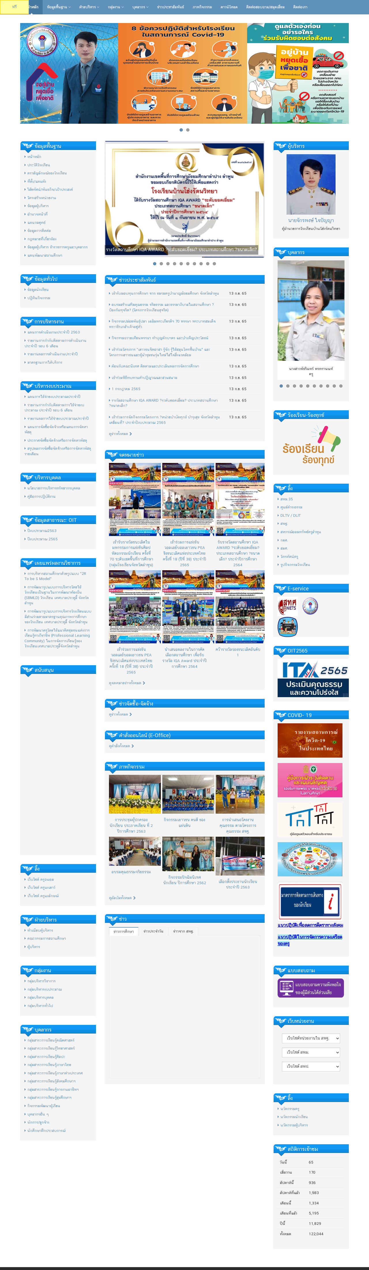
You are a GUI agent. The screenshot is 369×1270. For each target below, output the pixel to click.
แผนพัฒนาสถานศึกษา (43, 255)
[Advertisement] (58, 764)
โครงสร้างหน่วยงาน (40, 198)
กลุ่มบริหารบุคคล (39, 997)
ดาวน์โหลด (229, 7)
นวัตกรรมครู (288, 1109)
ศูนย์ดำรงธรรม (290, 507)
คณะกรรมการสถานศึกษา (45, 938)
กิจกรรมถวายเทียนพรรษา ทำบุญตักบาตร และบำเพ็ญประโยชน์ (158, 338)
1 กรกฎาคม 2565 (124, 389)
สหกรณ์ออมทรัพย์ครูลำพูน (299, 532)
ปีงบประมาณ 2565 (41, 539)
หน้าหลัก (31, 7)
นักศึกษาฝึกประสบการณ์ (45, 1130)
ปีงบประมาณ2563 (41, 531)
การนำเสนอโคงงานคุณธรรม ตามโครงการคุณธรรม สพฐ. (238, 825)
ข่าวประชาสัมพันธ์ (170, 7)
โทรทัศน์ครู (288, 556)
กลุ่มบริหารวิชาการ (40, 981)
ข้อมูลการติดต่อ (38, 230)
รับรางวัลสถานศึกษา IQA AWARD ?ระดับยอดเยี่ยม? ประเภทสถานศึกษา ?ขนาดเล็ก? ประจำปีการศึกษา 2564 (238, 553)
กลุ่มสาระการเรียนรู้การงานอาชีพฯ (52, 1089)
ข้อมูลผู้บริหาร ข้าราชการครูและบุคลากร (56, 247)
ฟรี (14, 7)
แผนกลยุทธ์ (35, 222)
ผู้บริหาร (32, 947)
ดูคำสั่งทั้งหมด (121, 746)
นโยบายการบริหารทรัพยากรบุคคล (52, 488)
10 (214, 263)
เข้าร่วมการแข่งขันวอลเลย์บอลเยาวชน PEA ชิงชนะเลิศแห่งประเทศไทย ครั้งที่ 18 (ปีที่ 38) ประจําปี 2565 (184, 553)
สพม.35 (285, 499)
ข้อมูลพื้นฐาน (59, 7)
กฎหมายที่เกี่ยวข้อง (41, 239)
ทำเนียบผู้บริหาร (39, 930)
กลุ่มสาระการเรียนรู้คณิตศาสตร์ (49, 1040)
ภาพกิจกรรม (202, 7)
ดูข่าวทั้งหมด (120, 434)
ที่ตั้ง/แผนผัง (35, 181)
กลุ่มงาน (116, 7)
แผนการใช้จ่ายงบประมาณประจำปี (52, 396)
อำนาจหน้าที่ (36, 214)
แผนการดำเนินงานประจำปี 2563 (52, 332)
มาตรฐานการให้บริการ (43, 362)
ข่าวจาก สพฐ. (183, 931)
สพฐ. (283, 523)
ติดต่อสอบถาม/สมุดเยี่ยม (265, 7)
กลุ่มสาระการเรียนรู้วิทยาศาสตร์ (50, 1048)
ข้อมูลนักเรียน (37, 289)
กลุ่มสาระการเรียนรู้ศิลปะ (45, 1056)
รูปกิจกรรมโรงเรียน (294, 564)
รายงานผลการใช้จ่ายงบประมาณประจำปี (57, 418)
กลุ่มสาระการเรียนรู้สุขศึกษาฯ (48, 1097)
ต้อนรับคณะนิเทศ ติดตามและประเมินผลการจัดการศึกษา (154, 366)
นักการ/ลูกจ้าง (37, 1122)
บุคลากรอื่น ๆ (37, 1114)
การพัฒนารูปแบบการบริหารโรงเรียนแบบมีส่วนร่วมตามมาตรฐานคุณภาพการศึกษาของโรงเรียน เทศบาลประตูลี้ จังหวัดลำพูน (58, 616)
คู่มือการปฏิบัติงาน (40, 496)
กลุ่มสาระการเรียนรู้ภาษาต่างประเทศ (54, 1073)
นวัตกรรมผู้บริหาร (293, 1125)
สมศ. (283, 548)
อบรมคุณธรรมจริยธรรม (131, 871)
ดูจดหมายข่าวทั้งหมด (127, 683)
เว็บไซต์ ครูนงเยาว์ (40, 887)
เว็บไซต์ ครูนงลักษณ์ (42, 896)
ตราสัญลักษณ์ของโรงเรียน (46, 173)
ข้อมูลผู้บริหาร (37, 206)
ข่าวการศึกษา (124, 931)
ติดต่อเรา (300, 7)
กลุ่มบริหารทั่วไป (39, 1006)
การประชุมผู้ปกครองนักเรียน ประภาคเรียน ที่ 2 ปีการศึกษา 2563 (131, 825)
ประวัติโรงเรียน (37, 165)
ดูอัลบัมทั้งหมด (122, 898)
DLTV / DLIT (289, 515)
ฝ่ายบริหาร (89, 7)
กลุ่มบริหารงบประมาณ (43, 989)
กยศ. (283, 540)
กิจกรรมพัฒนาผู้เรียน (42, 1106)
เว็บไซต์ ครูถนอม (39, 879)
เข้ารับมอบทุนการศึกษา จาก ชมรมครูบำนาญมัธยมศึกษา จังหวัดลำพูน (164, 293)
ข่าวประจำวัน (153, 931)
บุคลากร (140, 7)
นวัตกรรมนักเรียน (293, 1117)
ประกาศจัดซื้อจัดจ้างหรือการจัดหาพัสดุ (56, 440)
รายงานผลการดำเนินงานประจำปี (51, 354)
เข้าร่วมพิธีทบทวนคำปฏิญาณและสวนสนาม (143, 377)
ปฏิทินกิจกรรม (37, 298)
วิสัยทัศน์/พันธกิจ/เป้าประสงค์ (49, 189)
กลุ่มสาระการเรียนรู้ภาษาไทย (48, 1065)
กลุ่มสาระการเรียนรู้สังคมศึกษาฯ (50, 1081)
